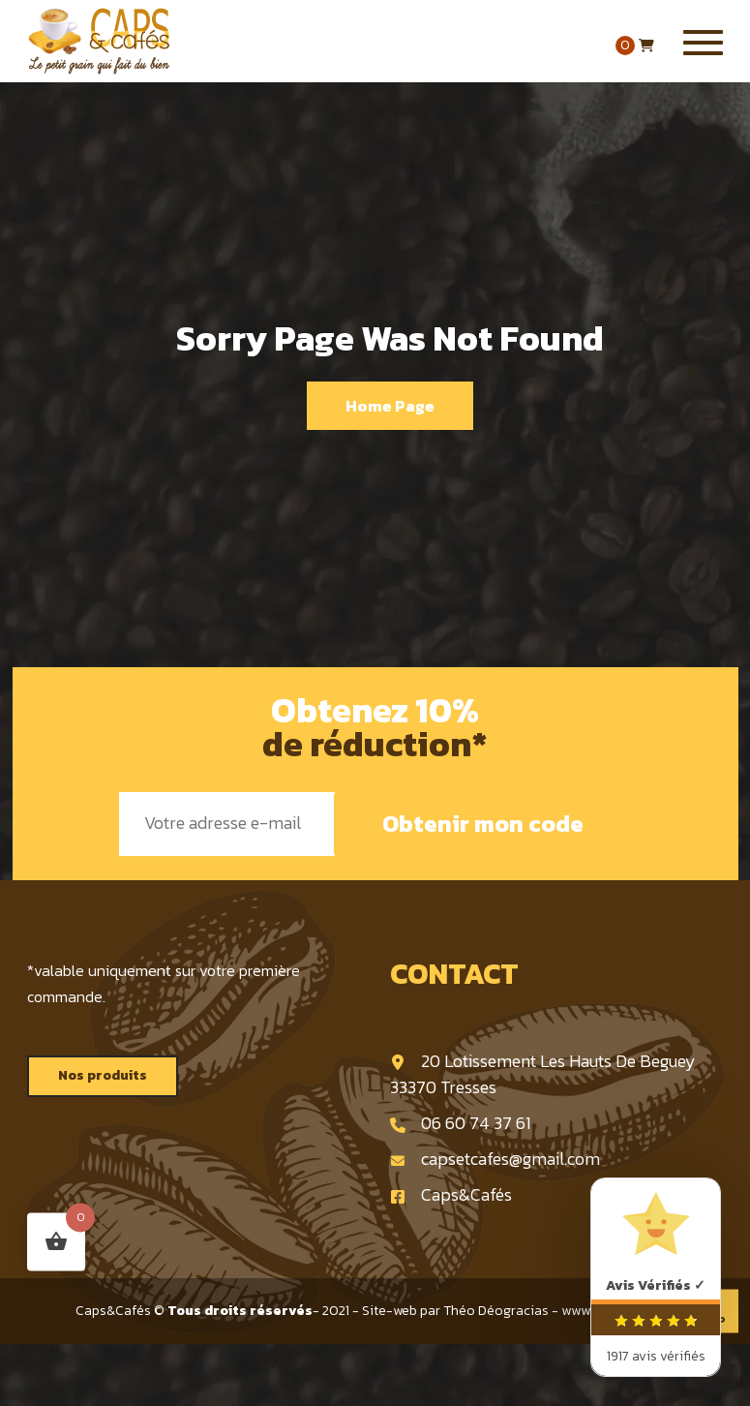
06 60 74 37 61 (460, 1123)
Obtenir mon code (483, 824)
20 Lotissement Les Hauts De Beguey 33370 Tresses (543, 1074)
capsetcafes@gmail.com (495, 1159)
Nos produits (102, 1075)
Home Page (390, 405)
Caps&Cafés (451, 1194)
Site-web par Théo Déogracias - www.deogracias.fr (518, 1310)
